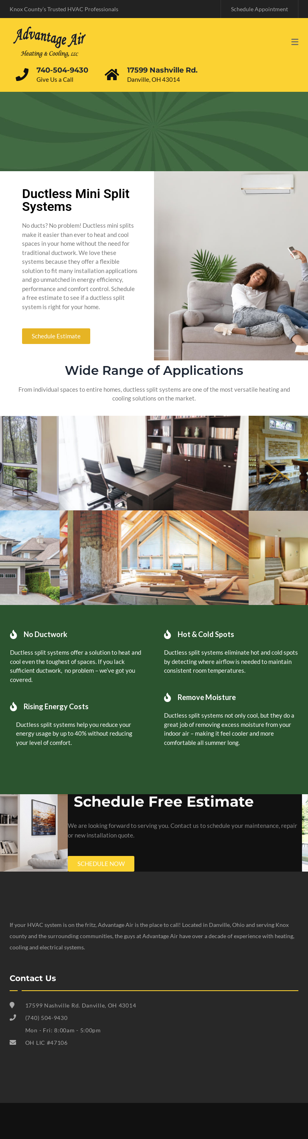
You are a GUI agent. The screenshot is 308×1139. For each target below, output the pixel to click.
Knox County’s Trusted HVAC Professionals (64, 9)
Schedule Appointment (259, 9)
